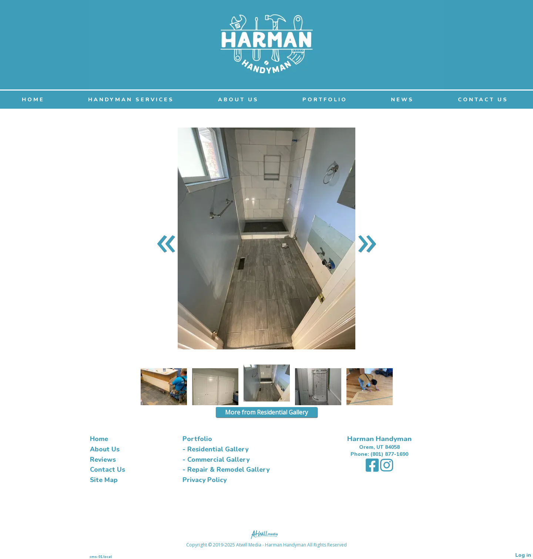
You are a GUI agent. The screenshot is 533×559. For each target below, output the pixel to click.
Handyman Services (131, 99)
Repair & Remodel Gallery (228, 469)
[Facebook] (373, 468)
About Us (238, 99)
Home (33, 99)
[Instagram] (386, 468)
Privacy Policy (204, 480)
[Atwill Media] (266, 534)
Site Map (104, 480)
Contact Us (483, 99)
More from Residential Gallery (266, 412)
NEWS (402, 99)
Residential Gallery (217, 449)
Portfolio (324, 99)
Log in (523, 555)
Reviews (103, 459)
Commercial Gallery (218, 459)
